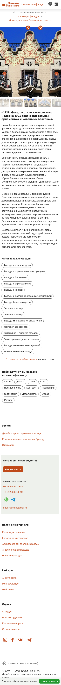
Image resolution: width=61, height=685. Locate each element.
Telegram (29, 640)
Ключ (43, 381)
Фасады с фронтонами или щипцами (24, 271)
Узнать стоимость (49, 681)
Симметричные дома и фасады (21, 339)
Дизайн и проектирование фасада (21, 433)
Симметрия (10, 393)
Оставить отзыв (11, 629)
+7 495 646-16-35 (13, 486)
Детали (20, 381)
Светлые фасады (13, 314)
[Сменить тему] (20, 663)
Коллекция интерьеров (15, 538)
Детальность (29, 393)
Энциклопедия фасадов (15, 549)
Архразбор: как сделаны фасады (20, 543)
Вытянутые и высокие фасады (20, 333)
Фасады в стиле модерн (17, 265)
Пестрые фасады (13, 308)
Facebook (12, 640)
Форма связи (13, 469)
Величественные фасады (17, 351)
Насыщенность (12, 387)
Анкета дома (9, 577)
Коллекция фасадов (34, 4)
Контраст (31, 387)
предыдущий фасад (4, 73)
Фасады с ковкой (12, 289)
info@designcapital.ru (15, 507)
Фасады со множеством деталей (21, 345)
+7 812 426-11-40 (13, 491)
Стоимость (8, 445)
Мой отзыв (8, 589)
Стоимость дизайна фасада (21, 359)
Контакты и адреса (12, 623)
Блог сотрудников (12, 617)
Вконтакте (20, 640)
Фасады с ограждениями (17, 283)
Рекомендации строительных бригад (23, 439)
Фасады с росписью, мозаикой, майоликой (27, 296)
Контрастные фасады (15, 326)
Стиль (7, 381)
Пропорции (48, 387)
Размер (8, 400)
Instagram (5, 640)
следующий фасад (56, 73)
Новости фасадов (12, 555)
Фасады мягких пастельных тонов (22, 320)
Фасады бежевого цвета (17, 302)
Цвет (32, 381)
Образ (45, 393)
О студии (7, 611)
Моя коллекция (10, 583)
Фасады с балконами (15, 277)
